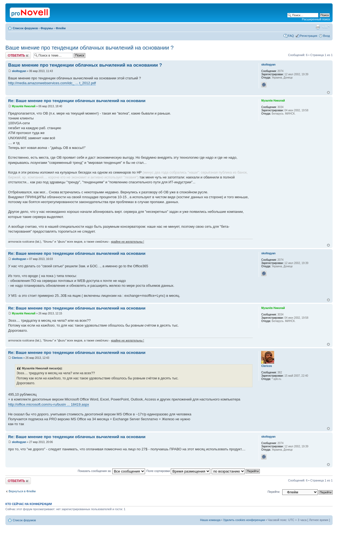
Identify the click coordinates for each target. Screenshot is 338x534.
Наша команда (210, 520)
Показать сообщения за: (111, 471)
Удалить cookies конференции (244, 520)
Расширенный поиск (316, 19)
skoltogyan (19, 71)
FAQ (291, 35)
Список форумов (25, 28)
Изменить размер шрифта (326, 27)
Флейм (61, 28)
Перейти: (274, 491)
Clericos (17, 357)
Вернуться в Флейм (22, 491)
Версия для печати (318, 27)
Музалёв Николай (23, 106)
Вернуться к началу (328, 92)
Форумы (47, 28)
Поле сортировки (178, 471)
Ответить (18, 55)
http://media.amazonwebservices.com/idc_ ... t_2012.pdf (52, 83)
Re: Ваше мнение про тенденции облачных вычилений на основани (77, 100)
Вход (326, 35)
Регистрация (308, 35)
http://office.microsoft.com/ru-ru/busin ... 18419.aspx (48, 404)
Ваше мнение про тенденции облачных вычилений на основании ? (89, 48)
